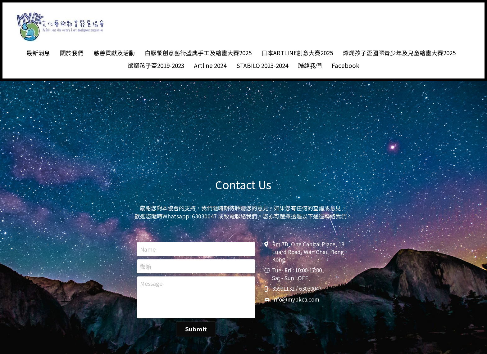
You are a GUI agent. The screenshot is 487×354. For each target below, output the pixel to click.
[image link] (60, 25)
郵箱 (145, 266)
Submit (196, 329)
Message (151, 283)
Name (148, 249)
